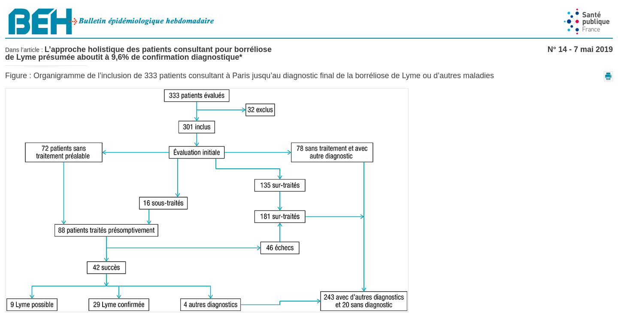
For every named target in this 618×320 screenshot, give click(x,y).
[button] (608, 76)
